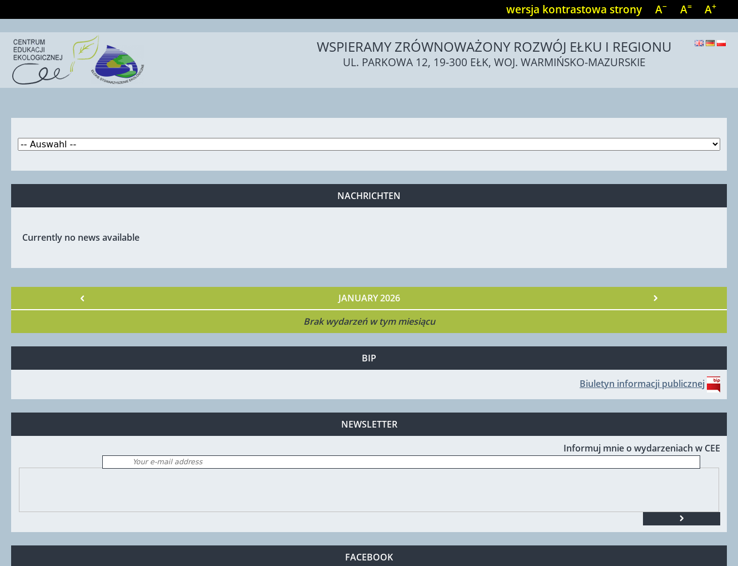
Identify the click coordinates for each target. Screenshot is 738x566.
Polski (721, 43)
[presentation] (103, 490)
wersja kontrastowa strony (574, 9)
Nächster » (655, 298)
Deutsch (710, 43)
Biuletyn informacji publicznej (642, 384)
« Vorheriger (82, 298)
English (699, 43)
